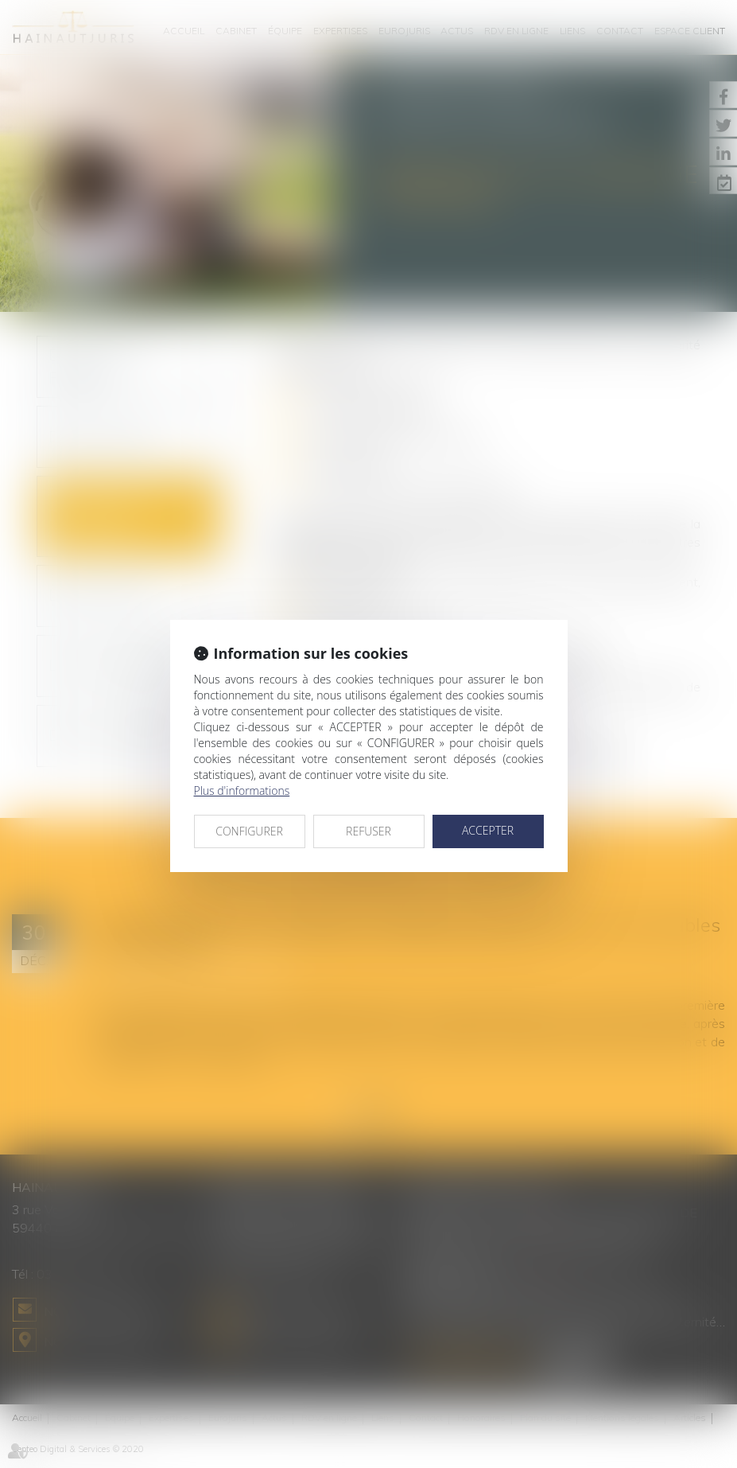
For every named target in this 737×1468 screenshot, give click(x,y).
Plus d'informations (242, 790)
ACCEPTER (488, 830)
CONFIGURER (249, 831)
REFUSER (368, 831)
